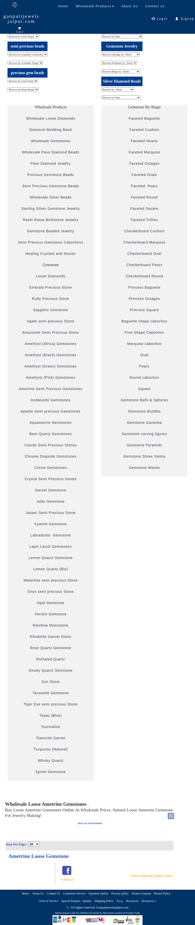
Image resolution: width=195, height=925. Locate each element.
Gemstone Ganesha (144, 423)
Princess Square (144, 310)
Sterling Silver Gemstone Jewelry (50, 209)
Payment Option (98, 893)
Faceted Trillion (144, 220)
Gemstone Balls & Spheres (144, 400)
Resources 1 (149, 901)
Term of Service (48, 901)
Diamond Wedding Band (51, 130)
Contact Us (53, 893)
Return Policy (162, 893)
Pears (144, 366)
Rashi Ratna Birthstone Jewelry (50, 220)
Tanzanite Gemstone (50, 693)
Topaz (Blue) (51, 715)
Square (144, 389)
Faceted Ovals (144, 175)
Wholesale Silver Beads (51, 197)
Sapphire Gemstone (50, 310)
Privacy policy (120, 893)
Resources (132, 901)
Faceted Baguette (144, 118)
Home (63, 6)
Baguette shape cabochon (144, 321)
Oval (144, 355)
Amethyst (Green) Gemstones (50, 366)
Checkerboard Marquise (144, 242)
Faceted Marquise (144, 152)
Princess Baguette (144, 287)
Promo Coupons (142, 893)
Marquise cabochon (144, 344)
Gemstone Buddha (144, 411)
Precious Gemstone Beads (50, 175)
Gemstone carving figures (144, 434)
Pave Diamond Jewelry (50, 163)
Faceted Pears (144, 186)
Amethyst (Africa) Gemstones (50, 344)
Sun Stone (51, 682)
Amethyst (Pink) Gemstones (50, 378)
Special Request (70, 901)
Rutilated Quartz (50, 659)
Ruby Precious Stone (50, 299)
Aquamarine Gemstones (51, 423)
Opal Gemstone (50, 603)
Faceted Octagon (144, 163)
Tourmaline (50, 727)
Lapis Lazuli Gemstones (51, 546)
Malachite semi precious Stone (51, 580)
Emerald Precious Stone (50, 287)
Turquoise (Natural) (51, 749)
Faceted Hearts (144, 141)
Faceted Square (144, 209)
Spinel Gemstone (51, 772)
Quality (87, 901)
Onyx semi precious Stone (51, 592)
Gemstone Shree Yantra (144, 456)
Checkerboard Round (144, 276)
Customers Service (74, 893)
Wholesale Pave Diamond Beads (51, 152)
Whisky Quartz (51, 761)
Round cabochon (144, 378)
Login (160, 19)
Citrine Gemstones (50, 468)
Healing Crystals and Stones (51, 254)
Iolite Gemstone (51, 501)
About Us (130, 6)
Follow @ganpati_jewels (147, 876)
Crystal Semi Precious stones (50, 479)
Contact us (154, 6)
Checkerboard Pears (144, 265)
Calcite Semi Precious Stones (50, 445)
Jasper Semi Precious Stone (51, 513)
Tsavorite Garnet (50, 738)
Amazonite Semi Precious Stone (50, 332)
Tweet (168, 876)
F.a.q (120, 901)
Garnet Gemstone (50, 490)
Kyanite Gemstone (50, 524)
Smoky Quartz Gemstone (50, 670)
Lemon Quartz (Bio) (50, 569)
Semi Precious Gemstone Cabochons (50, 242)
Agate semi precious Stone (50, 321)
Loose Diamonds (51, 276)
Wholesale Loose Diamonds (50, 118)
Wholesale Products (95, 6)
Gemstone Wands (144, 468)
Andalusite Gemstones (50, 400)
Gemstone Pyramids (144, 445)
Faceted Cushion (144, 130)
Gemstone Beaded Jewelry (50, 231)
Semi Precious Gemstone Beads (50, 186)
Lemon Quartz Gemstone (50, 558)
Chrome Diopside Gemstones (50, 456)
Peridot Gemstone (50, 614)
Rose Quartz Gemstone (50, 648)
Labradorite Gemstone (50, 535)
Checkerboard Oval (145, 254)
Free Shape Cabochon (144, 332)
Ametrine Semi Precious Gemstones (50, 389)
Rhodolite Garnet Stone (50, 637)
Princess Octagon (144, 299)
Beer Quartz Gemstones (51, 434)
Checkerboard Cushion (144, 231)
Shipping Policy (104, 901)
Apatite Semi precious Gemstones (51, 411)
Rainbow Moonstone (50, 625)
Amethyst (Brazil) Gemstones (50, 355)
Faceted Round (144, 197)
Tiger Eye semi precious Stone (51, 704)
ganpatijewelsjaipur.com (21, 19)
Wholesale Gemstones (50, 141)
